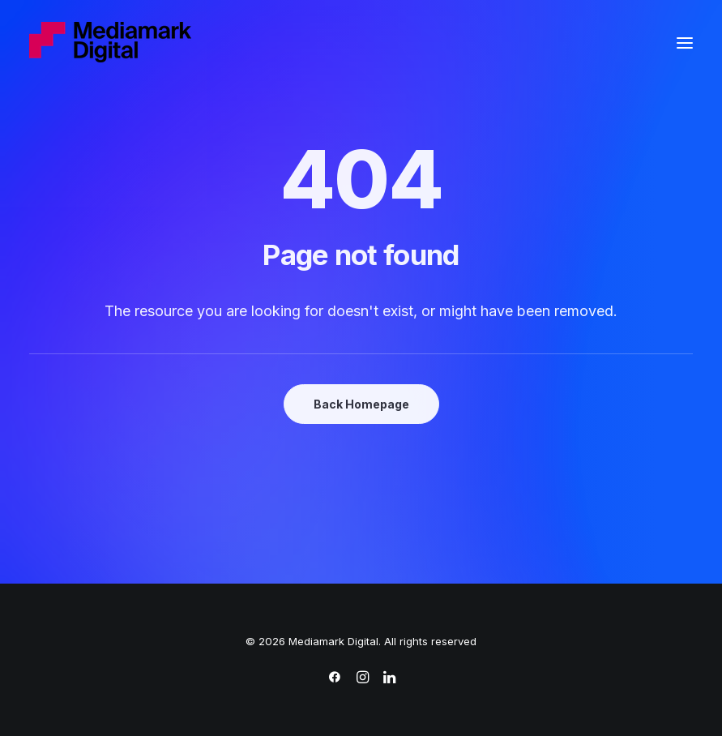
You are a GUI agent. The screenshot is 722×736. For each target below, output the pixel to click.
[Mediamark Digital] (110, 43)
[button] (684, 43)
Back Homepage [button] (361, 404)
